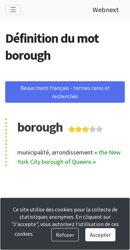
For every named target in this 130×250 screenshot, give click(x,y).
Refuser (65, 234)
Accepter (100, 234)
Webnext (106, 9)
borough (40, 127)
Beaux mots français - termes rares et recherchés (65, 92)
